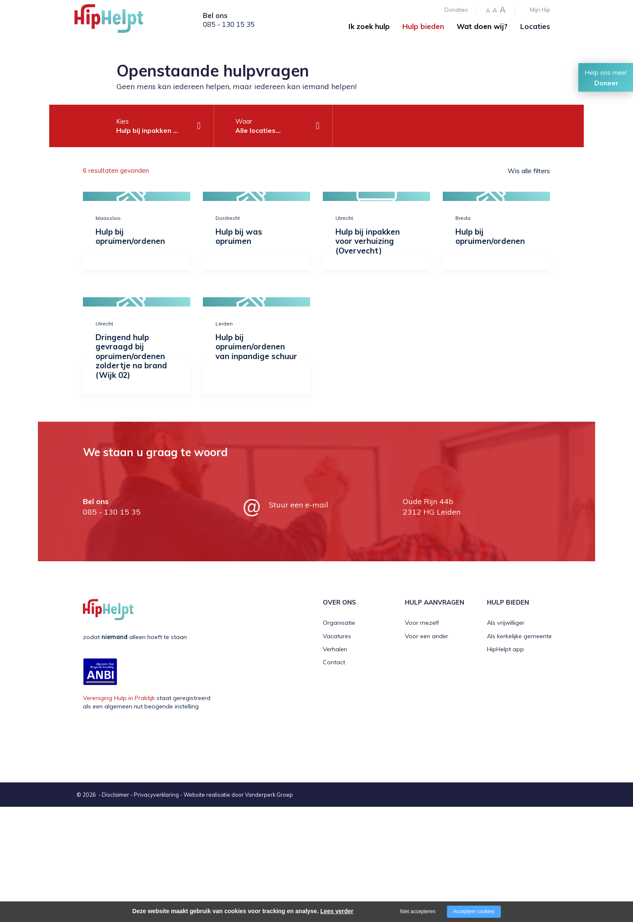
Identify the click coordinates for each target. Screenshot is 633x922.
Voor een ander (426, 636)
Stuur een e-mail (298, 505)
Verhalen (335, 649)
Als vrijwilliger (505, 622)
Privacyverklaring (156, 794)
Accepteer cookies (474, 911)
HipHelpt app (505, 649)
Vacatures (337, 636)
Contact (334, 662)
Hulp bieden (423, 26)
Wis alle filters (529, 170)
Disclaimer (115, 794)
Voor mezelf (422, 622)
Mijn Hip (540, 9)
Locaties (535, 26)
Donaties (456, 9)
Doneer (606, 83)
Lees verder (337, 911)
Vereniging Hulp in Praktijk (119, 698)
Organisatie (339, 622)
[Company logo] (116, 21)
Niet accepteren (418, 911)
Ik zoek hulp (369, 26)
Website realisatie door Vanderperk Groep (238, 794)
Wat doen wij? (482, 26)
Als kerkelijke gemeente (519, 636)
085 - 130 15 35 (229, 24)
